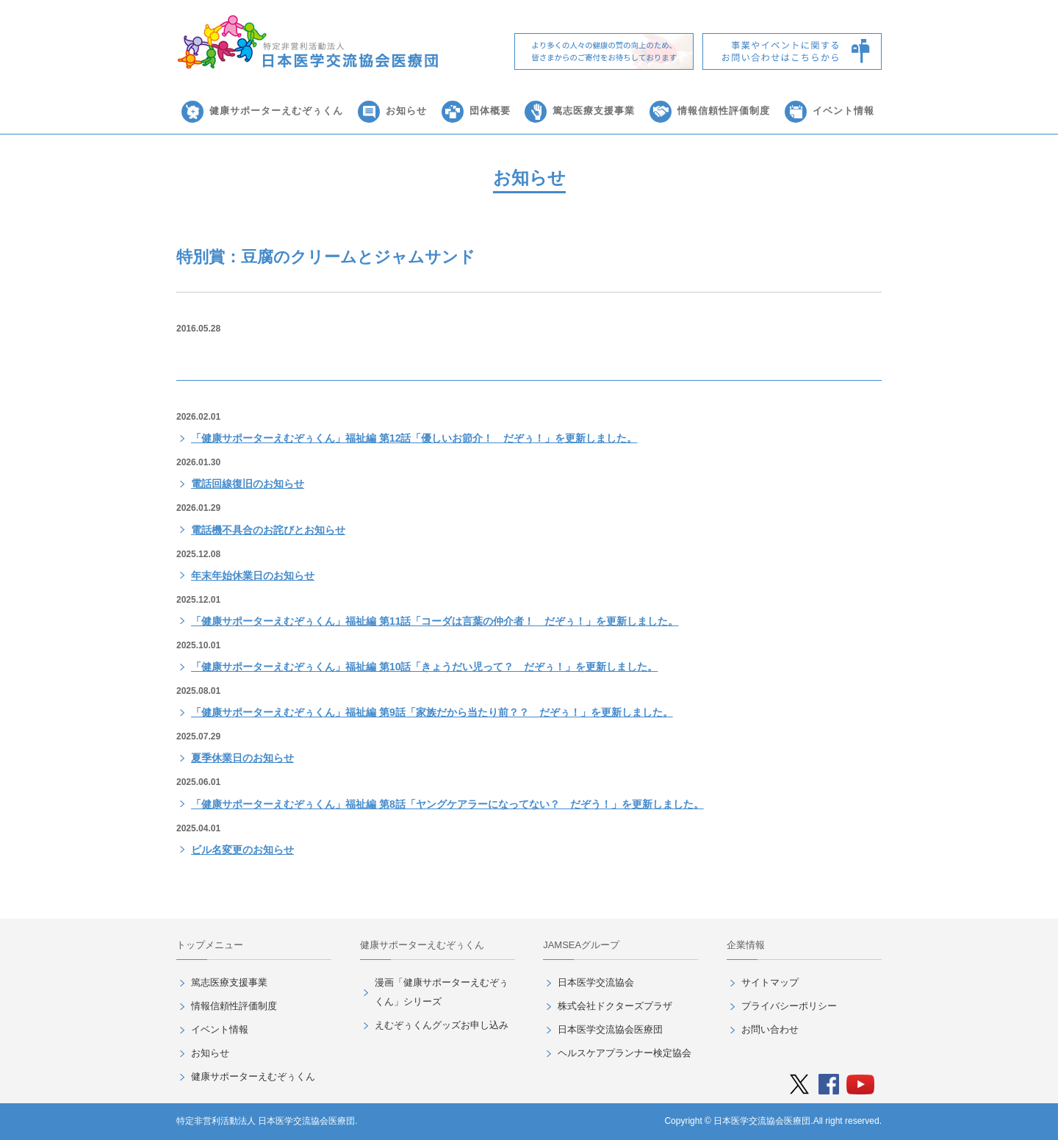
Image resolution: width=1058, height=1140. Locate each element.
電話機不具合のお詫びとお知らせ (268, 530)
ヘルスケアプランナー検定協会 (624, 1052)
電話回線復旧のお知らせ (247, 484)
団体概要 (490, 110)
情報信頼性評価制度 (723, 110)
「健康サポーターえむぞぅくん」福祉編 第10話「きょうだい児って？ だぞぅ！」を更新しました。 (424, 667)
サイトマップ (770, 982)
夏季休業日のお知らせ (242, 758)
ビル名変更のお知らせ (242, 850)
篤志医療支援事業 (594, 110)
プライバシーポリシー (789, 1005)
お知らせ (406, 110)
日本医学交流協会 (596, 982)
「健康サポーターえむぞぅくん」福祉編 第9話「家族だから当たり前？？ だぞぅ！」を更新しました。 (432, 712)
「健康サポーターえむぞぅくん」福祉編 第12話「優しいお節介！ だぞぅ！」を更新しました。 (414, 438)
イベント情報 (843, 110)
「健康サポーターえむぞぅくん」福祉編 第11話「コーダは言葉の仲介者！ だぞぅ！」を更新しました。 (434, 621)
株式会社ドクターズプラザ (615, 1005)
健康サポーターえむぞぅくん (276, 110)
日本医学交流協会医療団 (610, 1029)
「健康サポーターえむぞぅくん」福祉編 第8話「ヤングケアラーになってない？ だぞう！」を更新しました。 (447, 804)
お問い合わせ (770, 1029)
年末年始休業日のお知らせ (252, 575)
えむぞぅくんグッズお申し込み (441, 1024)
